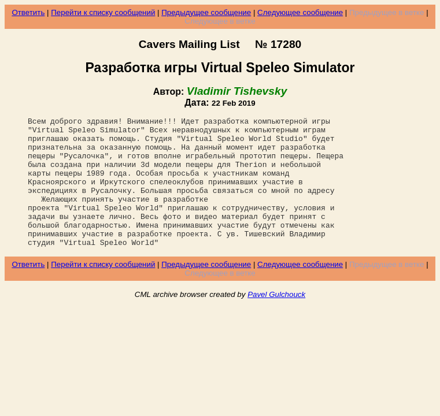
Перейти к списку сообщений (103, 12)
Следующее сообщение (300, 12)
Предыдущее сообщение (206, 12)
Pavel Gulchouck (276, 320)
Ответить (28, 12)
